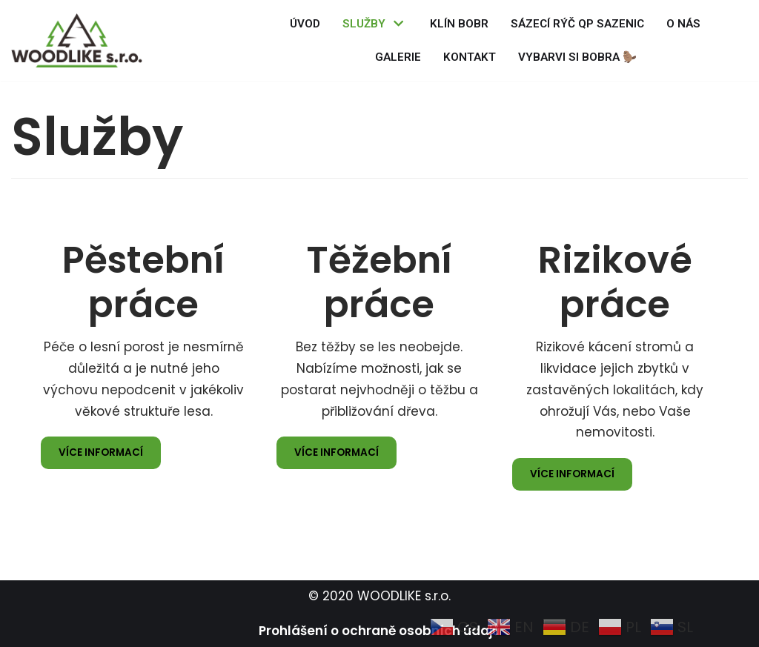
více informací (101, 452)
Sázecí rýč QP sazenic (577, 23)
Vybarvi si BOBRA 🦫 (577, 57)
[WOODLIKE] (80, 40)
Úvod (305, 23)
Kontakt (469, 57)
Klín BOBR (459, 23)
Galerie (398, 57)
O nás (683, 23)
